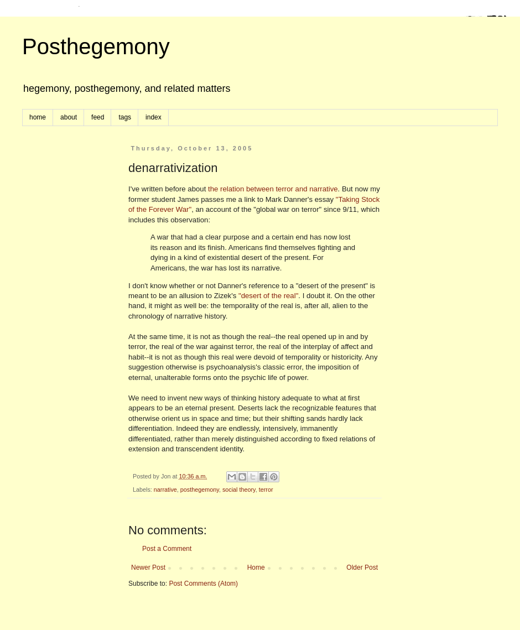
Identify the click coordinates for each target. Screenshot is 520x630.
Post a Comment (166, 549)
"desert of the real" (268, 295)
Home (256, 567)
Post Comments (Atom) (203, 583)
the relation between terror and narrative (273, 189)
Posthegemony (96, 46)
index (153, 117)
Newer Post (148, 567)
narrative (165, 489)
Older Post (362, 567)
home (37, 117)
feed (97, 117)
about (68, 117)
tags (124, 117)
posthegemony (199, 489)
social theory (239, 489)
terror (266, 489)
